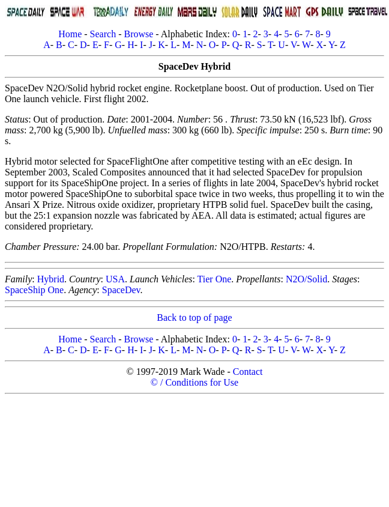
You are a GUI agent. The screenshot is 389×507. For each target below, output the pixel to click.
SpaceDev (121, 290)
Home (70, 34)
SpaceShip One (34, 290)
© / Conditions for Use (194, 382)
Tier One (215, 279)
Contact (248, 371)
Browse (138, 34)
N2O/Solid (306, 279)
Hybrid (50, 279)
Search (103, 34)
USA (115, 279)
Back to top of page (194, 317)
